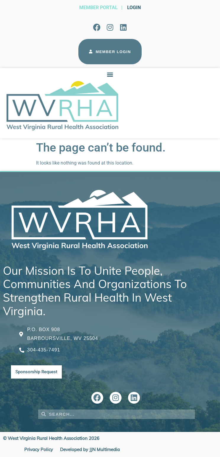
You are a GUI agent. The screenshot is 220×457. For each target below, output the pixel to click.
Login (134, 7)
